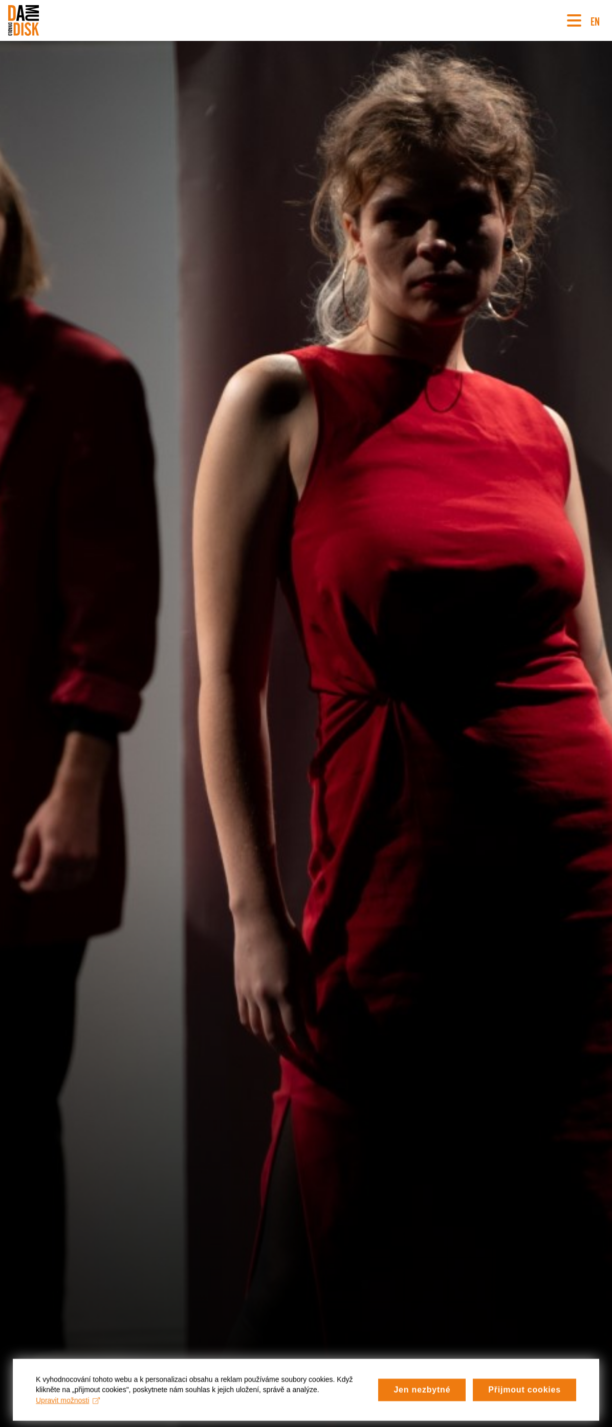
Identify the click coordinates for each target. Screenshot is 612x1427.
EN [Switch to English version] (595, 20)
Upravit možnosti (68, 1404)
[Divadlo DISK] (23, 20)
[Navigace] (574, 20)
